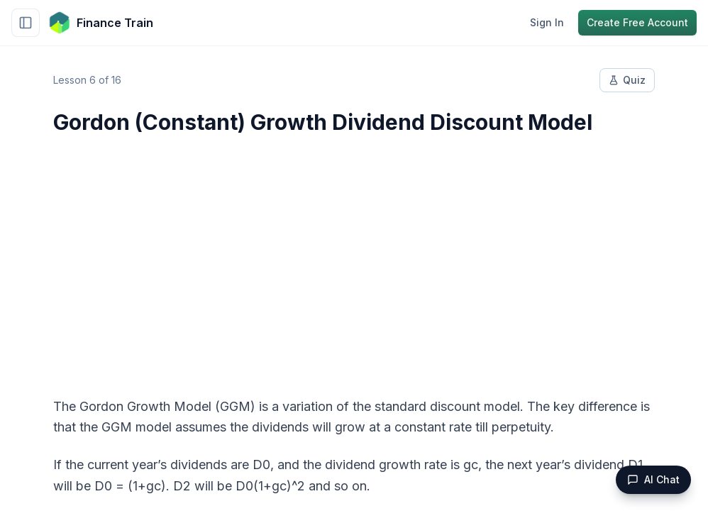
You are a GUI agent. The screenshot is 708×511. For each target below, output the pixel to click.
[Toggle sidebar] (25, 23)
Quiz (627, 80)
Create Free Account (637, 22)
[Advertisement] (354, 257)
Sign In (547, 22)
